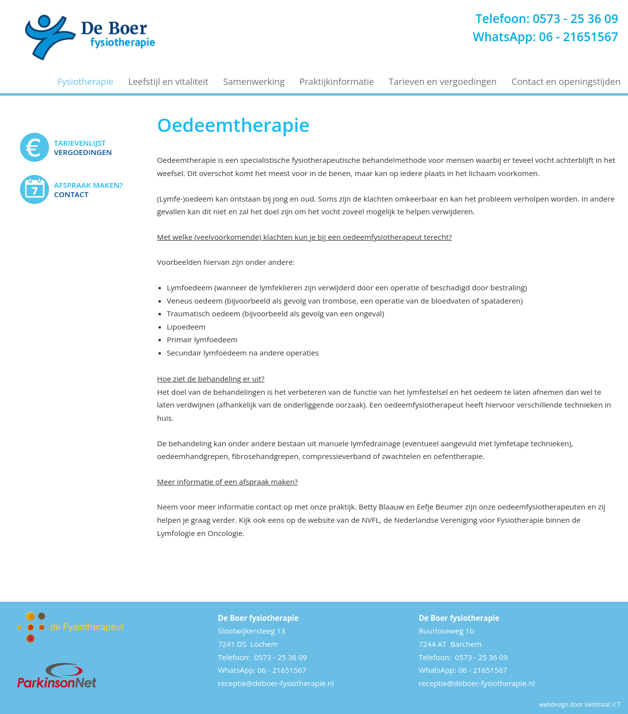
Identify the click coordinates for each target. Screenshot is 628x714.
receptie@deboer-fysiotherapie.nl (276, 683)
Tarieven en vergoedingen (443, 81)
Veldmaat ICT (602, 704)
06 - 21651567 (578, 36)
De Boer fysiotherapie (258, 618)
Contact (88, 189)
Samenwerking (254, 81)
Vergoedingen (83, 147)
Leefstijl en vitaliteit (168, 81)
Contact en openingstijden (566, 81)
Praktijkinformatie (336, 81)
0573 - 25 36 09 (575, 18)
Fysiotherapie (85, 81)
